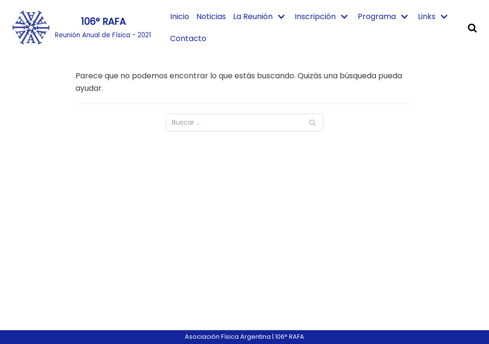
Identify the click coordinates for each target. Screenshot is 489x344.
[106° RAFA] (81, 28)
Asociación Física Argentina (228, 337)
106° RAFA (289, 337)
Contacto (188, 38)
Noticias (211, 16)
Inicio (179, 16)
